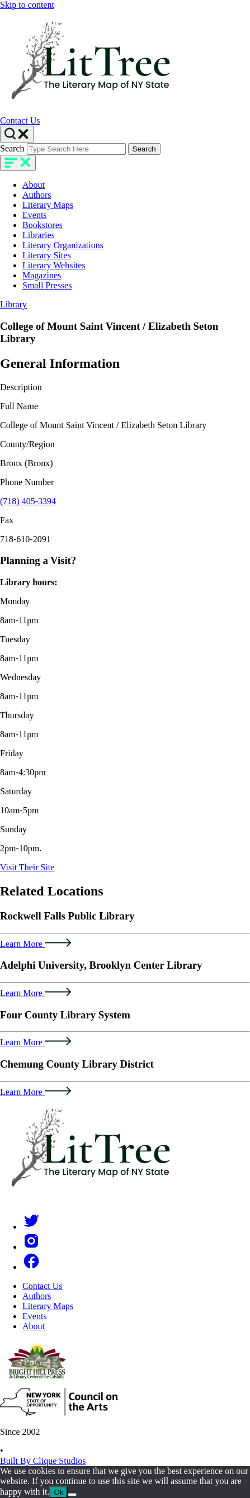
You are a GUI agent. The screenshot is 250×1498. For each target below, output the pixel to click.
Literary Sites (46, 255)
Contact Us (20, 120)
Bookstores (42, 225)
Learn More (35, 944)
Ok (58, 1492)
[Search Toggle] (17, 134)
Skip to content (27, 5)
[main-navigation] (18, 163)
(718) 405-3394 (28, 501)
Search (12, 148)
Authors (36, 195)
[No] (72, 1494)
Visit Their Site (27, 867)
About (33, 184)
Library (13, 304)
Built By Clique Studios (43, 1461)
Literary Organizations (62, 245)
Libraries (38, 235)
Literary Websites (54, 265)
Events (34, 215)
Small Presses (47, 285)
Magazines (41, 275)
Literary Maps (47, 205)
